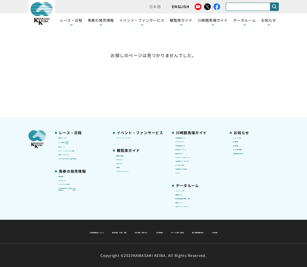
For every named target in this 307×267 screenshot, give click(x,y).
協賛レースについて (73, 110)
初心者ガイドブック (190, 103)
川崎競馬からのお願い (192, 138)
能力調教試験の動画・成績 (195, 180)
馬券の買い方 (185, 110)
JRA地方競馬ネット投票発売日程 (77, 166)
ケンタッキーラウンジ (133, 131)
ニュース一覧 (243, 81)
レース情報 (66, 88)
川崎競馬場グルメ (189, 95)
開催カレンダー (70, 81)
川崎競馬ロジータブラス (194, 124)
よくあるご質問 (187, 131)
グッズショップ (187, 88)
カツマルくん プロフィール (196, 116)
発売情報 (65, 142)
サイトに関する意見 (122, 231)
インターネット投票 (73, 157)
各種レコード (185, 187)
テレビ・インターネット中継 (80, 103)
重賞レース (66, 95)
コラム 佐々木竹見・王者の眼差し (81, 119)
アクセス (182, 145)
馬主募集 (240, 95)
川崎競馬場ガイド (189, 81)
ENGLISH (180, 6)
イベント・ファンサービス (141, 20)
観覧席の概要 (126, 102)
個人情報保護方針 (163, 231)
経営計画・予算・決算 (141, 221)
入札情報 (194, 231)
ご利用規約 (221, 221)
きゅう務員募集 (245, 103)
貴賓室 (121, 123)
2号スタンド (126, 116)
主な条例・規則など (186, 221)
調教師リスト (185, 173)
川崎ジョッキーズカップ (194, 194)
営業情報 (240, 88)
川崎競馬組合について (95, 221)
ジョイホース (68, 150)
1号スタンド (126, 110)
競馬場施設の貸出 (246, 110)
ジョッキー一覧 (187, 166)
